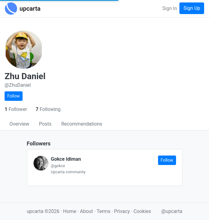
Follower (16, 109)
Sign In (169, 8)
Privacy (122, 211)
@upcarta (171, 211)
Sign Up (191, 8)
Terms (104, 211)
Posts (45, 124)
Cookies (142, 211)
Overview (19, 124)
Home (69, 211)
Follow (13, 96)
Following (48, 109)
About (86, 211)
